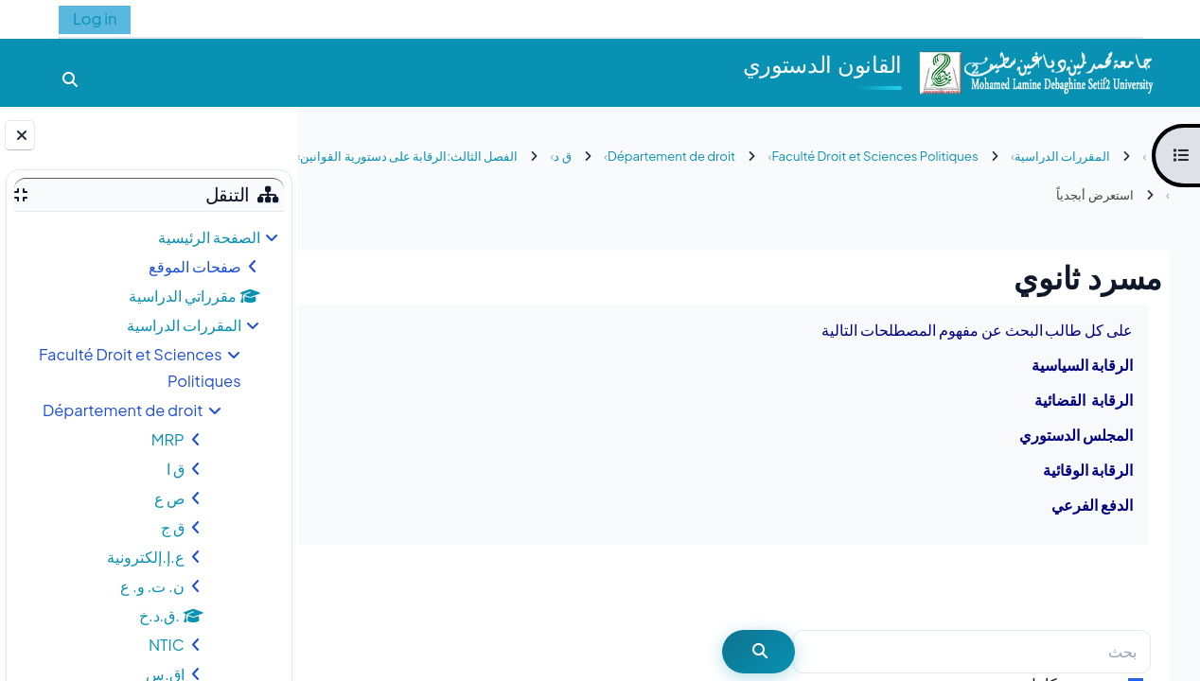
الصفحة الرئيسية (209, 237)
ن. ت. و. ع (152, 586)
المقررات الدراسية (184, 325)
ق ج (173, 527)
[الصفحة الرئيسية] (1035, 70)
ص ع (169, 498)
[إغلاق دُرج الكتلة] (20, 135)
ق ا (176, 469)
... (351, 586)
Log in (94, 18)
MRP (168, 439)
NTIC (167, 645)
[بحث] (972, 652)
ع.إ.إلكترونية (145, 557)
